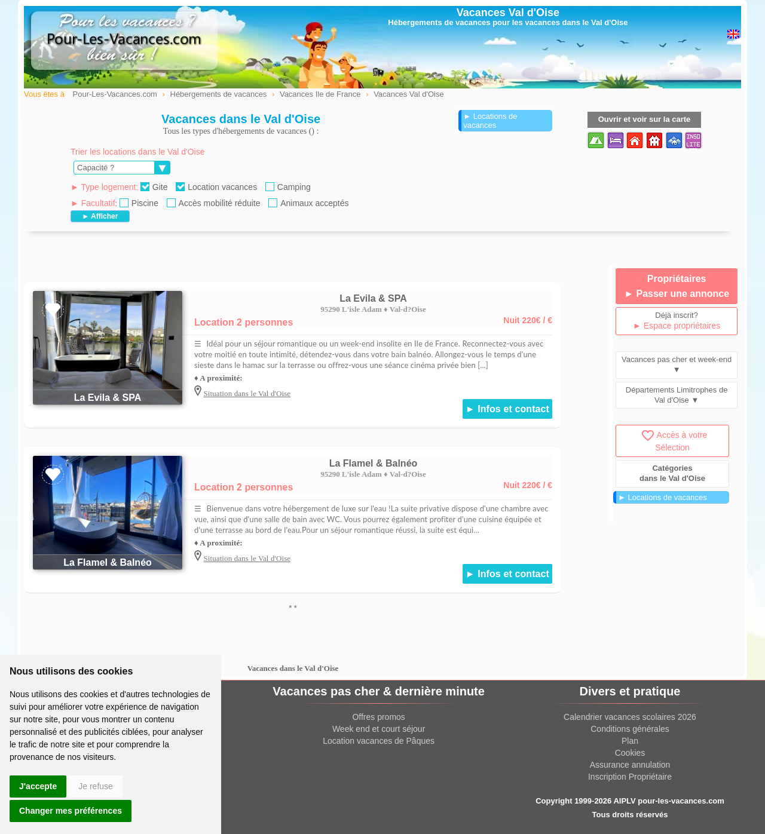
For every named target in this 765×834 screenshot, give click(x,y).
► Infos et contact (507, 409)
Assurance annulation (630, 764)
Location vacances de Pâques (378, 741)
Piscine (139, 203)
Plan (630, 741)
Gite (154, 187)
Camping (288, 187)
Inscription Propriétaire (630, 776)
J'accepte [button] (38, 786)
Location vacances (216, 187)
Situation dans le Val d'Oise (246, 393)
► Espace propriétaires (676, 325)
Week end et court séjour (378, 729)
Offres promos (378, 717)
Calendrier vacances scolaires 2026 (630, 717)
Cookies (630, 753)
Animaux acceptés (308, 203)
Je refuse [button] (95, 786)
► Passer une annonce (676, 294)
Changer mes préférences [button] (70, 810)
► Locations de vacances (490, 121)
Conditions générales (629, 729)
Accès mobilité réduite (214, 203)
